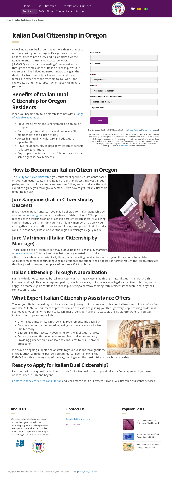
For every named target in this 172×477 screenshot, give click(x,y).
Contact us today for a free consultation (37, 381)
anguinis (38, 215)
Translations (70, 6)
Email (93, 75)
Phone (93, 86)
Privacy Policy (133, 130)
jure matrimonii (25, 253)
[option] (139, 8)
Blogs (49, 11)
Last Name (95, 63)
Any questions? (97, 108)
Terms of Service (148, 130)
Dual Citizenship (48, 6)
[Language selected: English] (140, 9)
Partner (80, 11)
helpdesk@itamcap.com (78, 419)
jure (29, 215)
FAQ (41, 11)
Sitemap (94, 472)
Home (28, 6)
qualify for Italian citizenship (33, 177)
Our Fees (85, 6)
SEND (99, 121)
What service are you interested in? (106, 97)
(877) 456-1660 (73, 424)
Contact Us (64, 11)
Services (29, 11)
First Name (95, 52)
